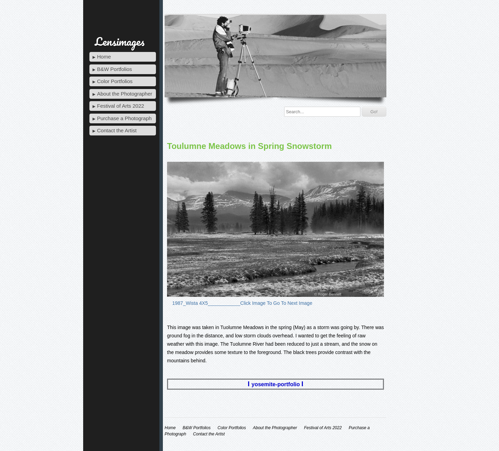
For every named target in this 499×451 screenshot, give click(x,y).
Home (104, 57)
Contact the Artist (117, 130)
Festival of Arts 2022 (120, 106)
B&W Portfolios (114, 69)
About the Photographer (124, 94)
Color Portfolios (115, 81)
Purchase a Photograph (124, 118)
